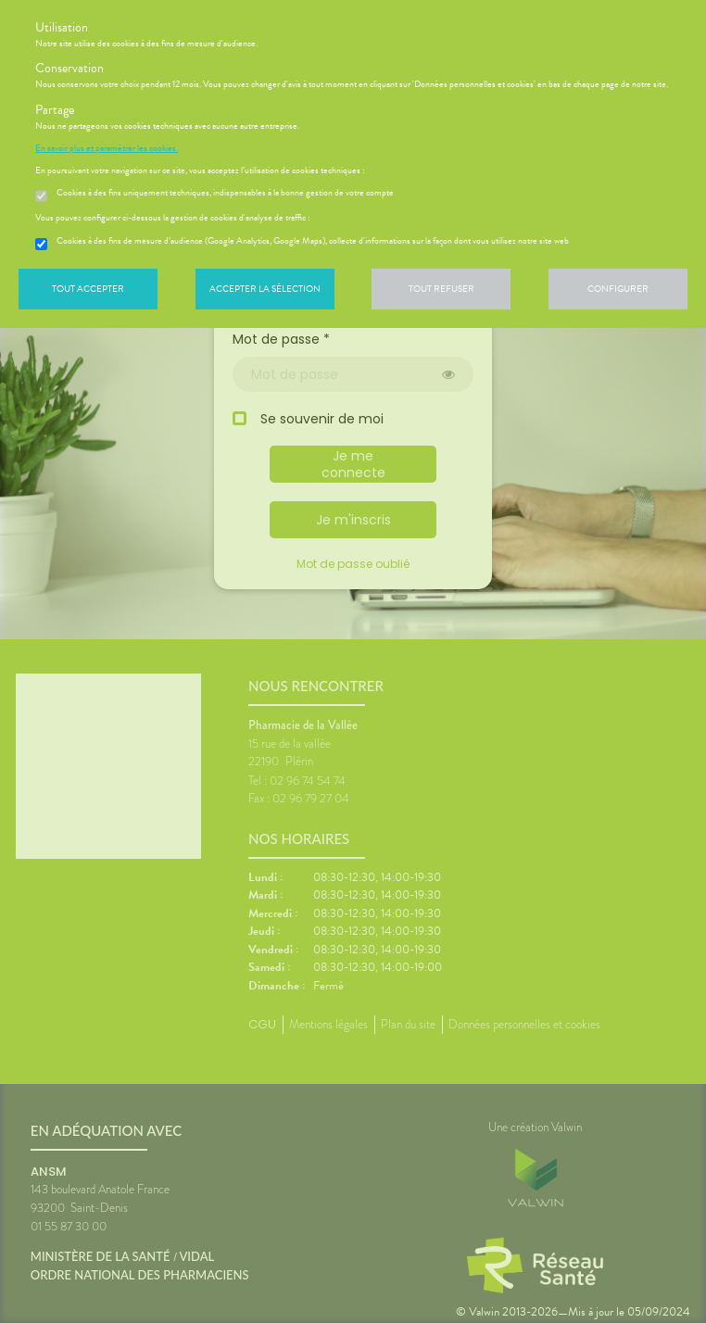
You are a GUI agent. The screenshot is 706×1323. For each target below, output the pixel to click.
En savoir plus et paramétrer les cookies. (106, 148)
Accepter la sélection (265, 289)
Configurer (618, 289)
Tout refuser (441, 289)
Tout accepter (88, 289)
